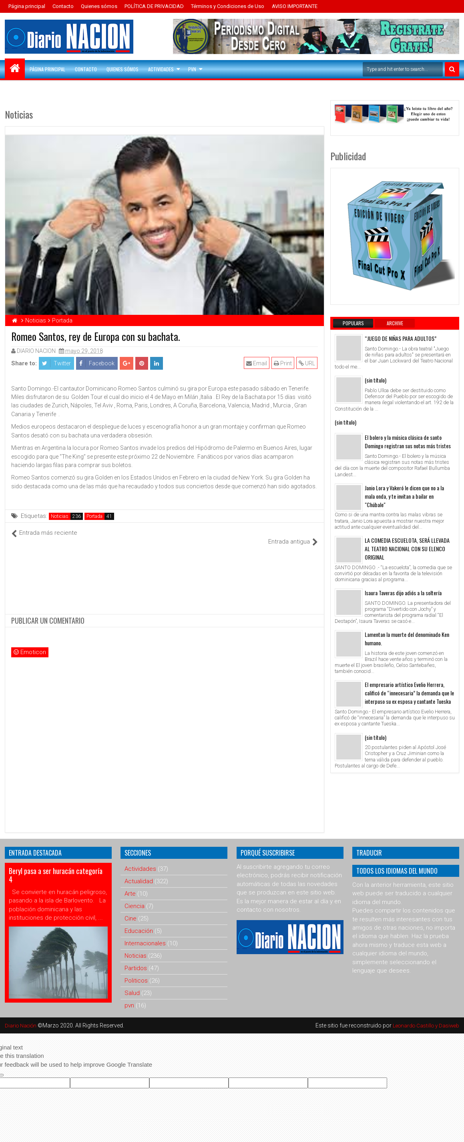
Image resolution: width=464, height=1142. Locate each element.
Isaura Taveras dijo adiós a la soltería (403, 592)
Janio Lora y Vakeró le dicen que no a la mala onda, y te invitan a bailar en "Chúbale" (404, 496)
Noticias (59, 516)
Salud (132, 984)
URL (307, 363)
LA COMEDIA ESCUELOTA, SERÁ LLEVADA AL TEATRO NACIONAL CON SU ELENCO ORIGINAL (407, 548)
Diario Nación (22, 1016)
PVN (192, 69)
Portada (94, 516)
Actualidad (139, 872)
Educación (139, 922)
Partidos (136, 959)
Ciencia (135, 897)
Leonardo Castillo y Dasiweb (423, 1016)
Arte (130, 884)
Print (283, 363)
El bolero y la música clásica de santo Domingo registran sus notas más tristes (408, 441)
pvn (129, 996)
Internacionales (145, 934)
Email (257, 363)
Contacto (63, 6)
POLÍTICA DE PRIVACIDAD (154, 6)
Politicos (136, 971)
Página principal (26, 6)
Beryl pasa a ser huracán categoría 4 (55, 866)
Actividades (161, 69)
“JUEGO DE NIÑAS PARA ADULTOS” (400, 338)
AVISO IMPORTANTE (294, 6)
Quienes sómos (99, 6)
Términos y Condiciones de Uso (227, 6)
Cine (131, 909)
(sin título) (375, 380)
